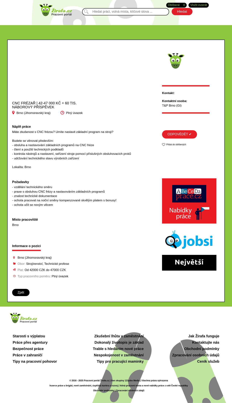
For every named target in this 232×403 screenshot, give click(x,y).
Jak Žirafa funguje (203, 336)
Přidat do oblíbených (176, 144)
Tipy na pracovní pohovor (35, 361)
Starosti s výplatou (29, 336)
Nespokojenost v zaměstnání (119, 355)
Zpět (21, 292)
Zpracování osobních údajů (195, 355)
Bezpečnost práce (28, 349)
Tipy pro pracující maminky (120, 361)
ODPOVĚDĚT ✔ (179, 134)
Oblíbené (176, 5)
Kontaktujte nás (205, 342)
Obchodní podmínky (201, 349)
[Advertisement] (48, 74)
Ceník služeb (208, 361)
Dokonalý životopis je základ (119, 342)
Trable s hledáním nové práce (118, 349)
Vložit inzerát (198, 5)
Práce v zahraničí (27, 355)
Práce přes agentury (30, 342)
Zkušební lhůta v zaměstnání (119, 336)
